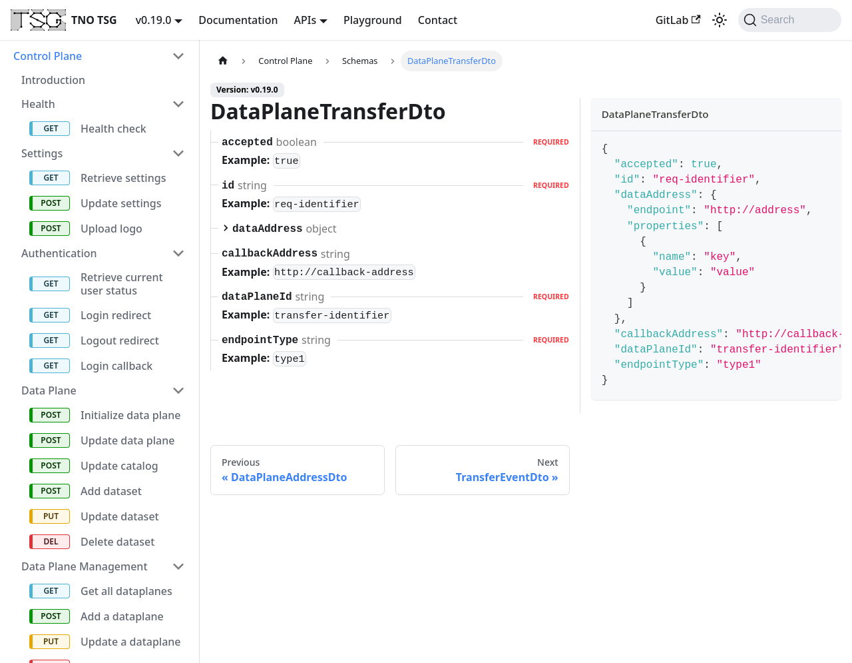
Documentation (238, 20)
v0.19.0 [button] (154, 20)
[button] (99, 56)
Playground (372, 20)
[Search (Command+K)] (789, 20)
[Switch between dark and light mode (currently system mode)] (719, 20)
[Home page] (223, 61)
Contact (437, 20)
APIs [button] (305, 20)
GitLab (678, 20)
